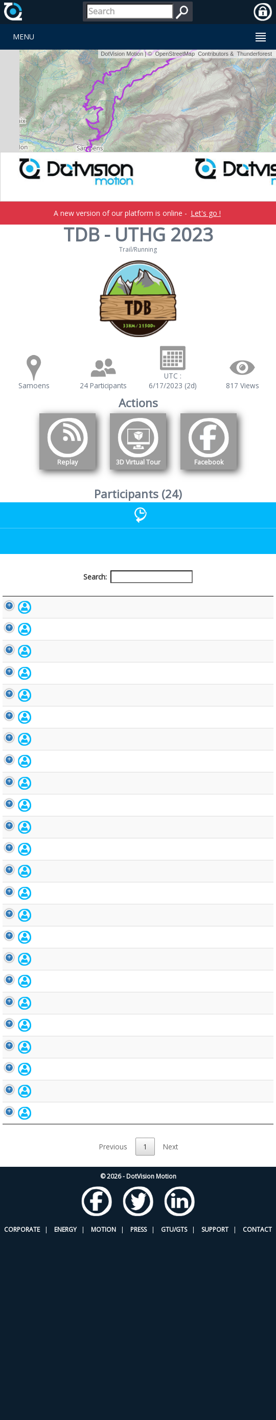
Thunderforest (254, 54)
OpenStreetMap (175, 54)
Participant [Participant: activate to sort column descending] (51, 601)
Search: (138, 576)
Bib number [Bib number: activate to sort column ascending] (114, 600)
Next (170, 1328)
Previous (113, 1328)
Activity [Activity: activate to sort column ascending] (222, 601)
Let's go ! (206, 213)
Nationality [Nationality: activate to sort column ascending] (167, 601)
